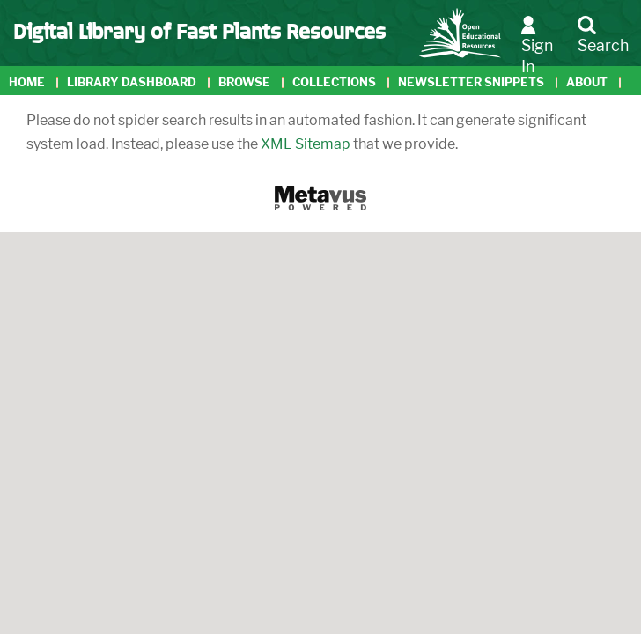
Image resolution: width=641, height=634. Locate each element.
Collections (334, 82)
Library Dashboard (131, 82)
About (587, 82)
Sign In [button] (537, 45)
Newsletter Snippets (471, 82)
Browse (244, 82)
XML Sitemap (305, 143)
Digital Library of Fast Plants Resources (199, 30)
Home (27, 82)
